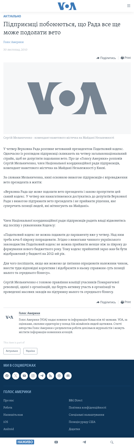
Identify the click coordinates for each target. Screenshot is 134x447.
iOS (5, 422)
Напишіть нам (13, 414)
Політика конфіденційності (87, 407)
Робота (7, 407)
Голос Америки (13, 42)
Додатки (74, 429)
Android (8, 429)
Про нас (8, 400)
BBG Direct (75, 400)
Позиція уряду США (82, 422)
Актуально (12, 16)
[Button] (106, 58)
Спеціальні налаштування (86, 414)
